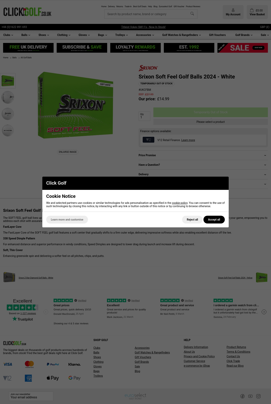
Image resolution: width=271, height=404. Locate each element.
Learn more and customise (67, 219)
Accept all (214, 219)
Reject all (192, 219)
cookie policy (180, 202)
